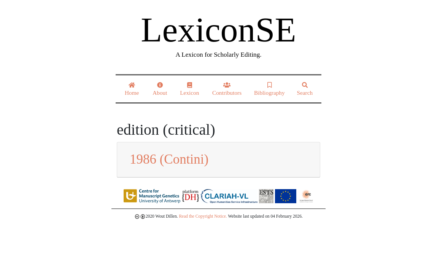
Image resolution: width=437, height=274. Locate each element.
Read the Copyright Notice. (203, 216)
